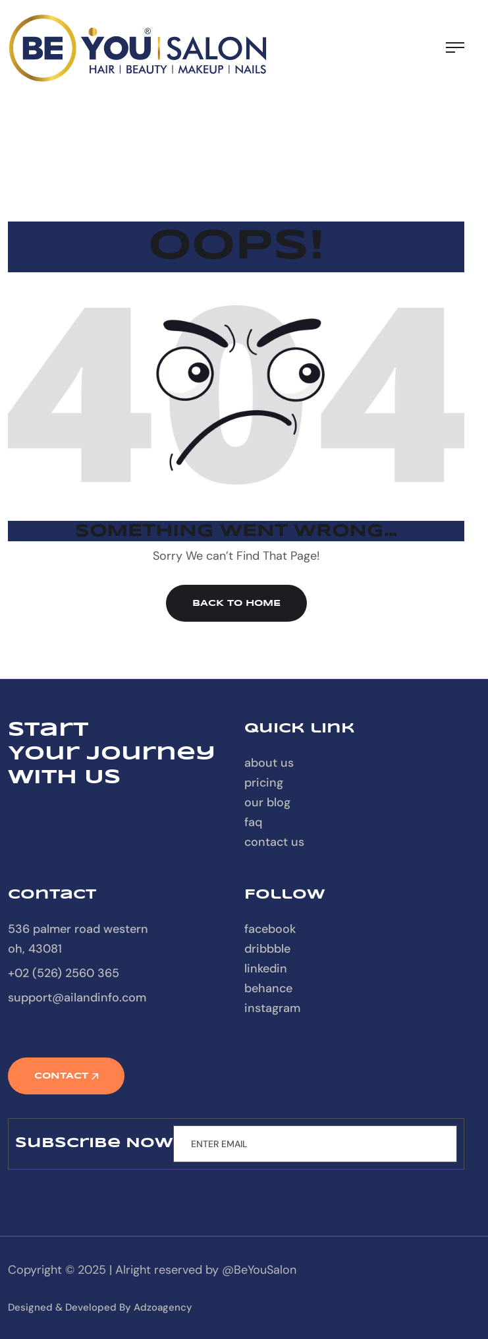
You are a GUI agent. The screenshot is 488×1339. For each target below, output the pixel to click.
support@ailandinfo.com (77, 997)
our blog (267, 802)
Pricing (263, 782)
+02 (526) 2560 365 (63, 973)
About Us (269, 763)
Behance (268, 988)
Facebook (270, 929)
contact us (274, 842)
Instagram (272, 1008)
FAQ (253, 822)
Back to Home (236, 603)
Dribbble (267, 949)
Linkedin (265, 968)
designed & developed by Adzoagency (100, 1307)
